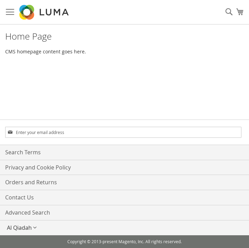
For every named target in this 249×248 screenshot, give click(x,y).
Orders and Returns (31, 182)
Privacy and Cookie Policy (38, 167)
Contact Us (19, 197)
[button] (124, 227)
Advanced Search (27, 212)
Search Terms (23, 152)
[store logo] (44, 12)
